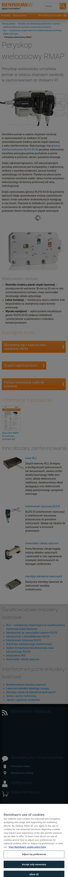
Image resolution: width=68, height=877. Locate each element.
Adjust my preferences (34, 857)
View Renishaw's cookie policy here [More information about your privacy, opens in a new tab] (27, 849)
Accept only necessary (34, 867)
